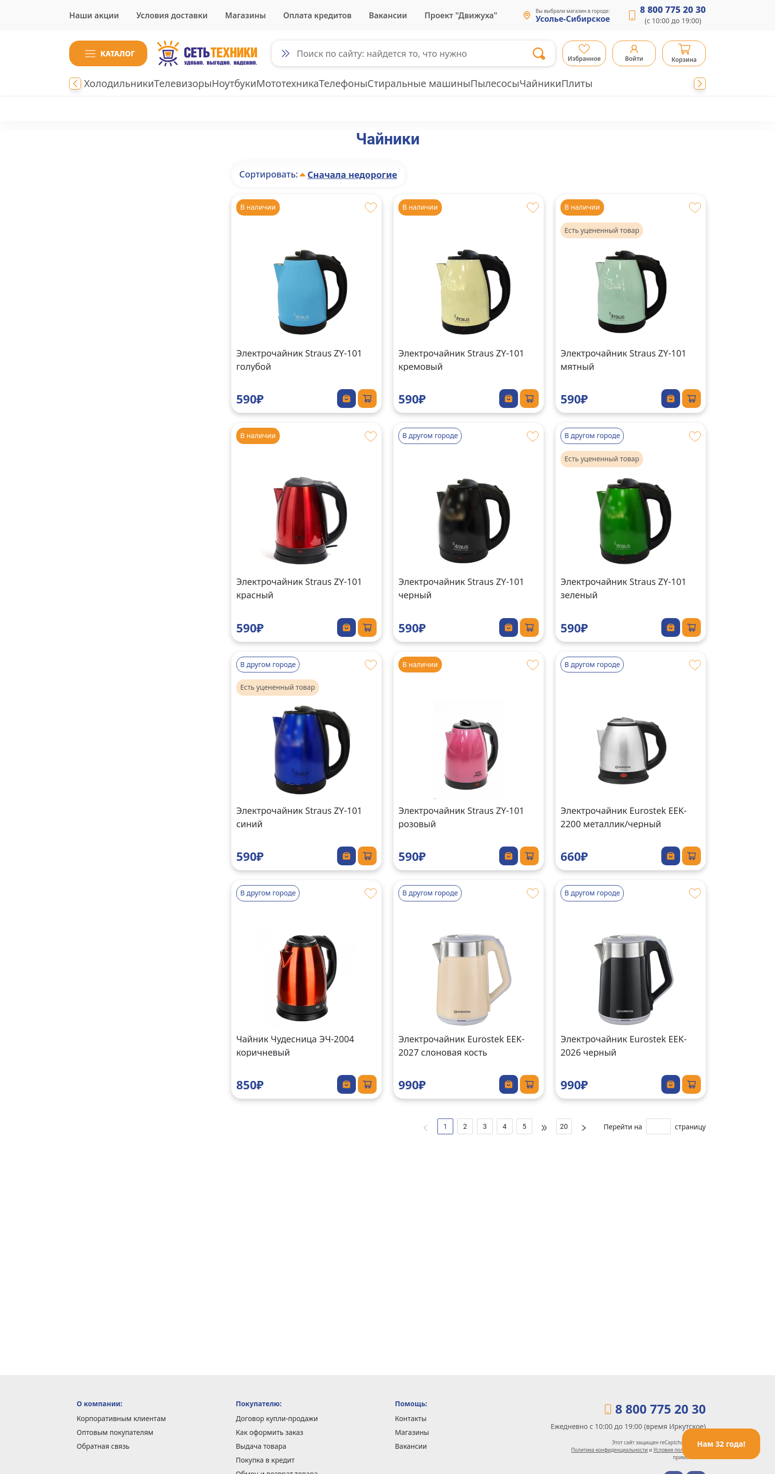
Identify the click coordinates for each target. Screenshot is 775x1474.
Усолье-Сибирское (573, 19)
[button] (108, 53)
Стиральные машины (418, 83)
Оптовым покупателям (115, 1432)
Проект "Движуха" (461, 15)
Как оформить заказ (269, 1432)
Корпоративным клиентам (121, 1418)
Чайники (540, 83)
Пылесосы (495, 83)
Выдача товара (261, 1446)
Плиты (577, 83)
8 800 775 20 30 (673, 9)
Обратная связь (103, 1446)
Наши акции (94, 15)
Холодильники (119, 83)
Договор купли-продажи (277, 1418)
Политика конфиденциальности (609, 1449)
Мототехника (288, 83)
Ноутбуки (234, 83)
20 (564, 1126)
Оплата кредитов (317, 15)
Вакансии (388, 15)
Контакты (411, 1418)
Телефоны (343, 83)
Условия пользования (679, 1449)
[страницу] (658, 1126)
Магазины (245, 15)
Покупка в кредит (265, 1460)
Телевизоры (183, 83)
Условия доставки (172, 15)
